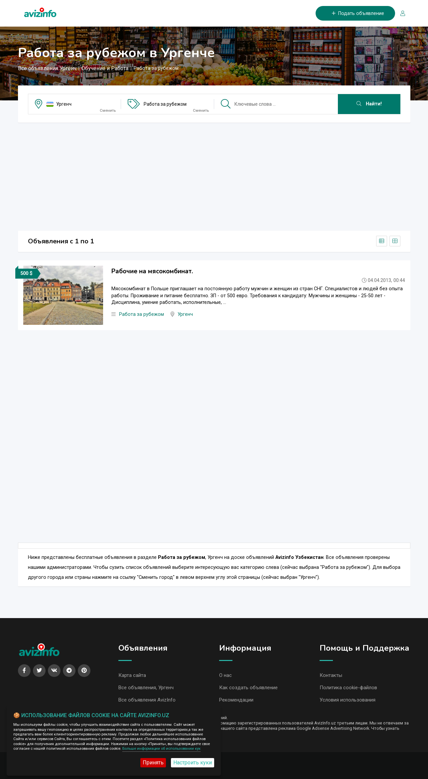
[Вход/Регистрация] (400, 13)
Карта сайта (132, 675)
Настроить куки (192, 762)
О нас (225, 675)
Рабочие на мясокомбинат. (152, 271)
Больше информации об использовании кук (161, 748)
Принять (153, 762)
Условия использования (347, 700)
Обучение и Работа (104, 68)
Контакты (331, 675)
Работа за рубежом (165, 104)
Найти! (369, 104)
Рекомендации (236, 700)
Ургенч (63, 104)
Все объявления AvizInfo (147, 700)
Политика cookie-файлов (348, 688)
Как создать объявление (248, 688)
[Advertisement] (214, 174)
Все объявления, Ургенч (146, 688)
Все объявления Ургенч (47, 68)
